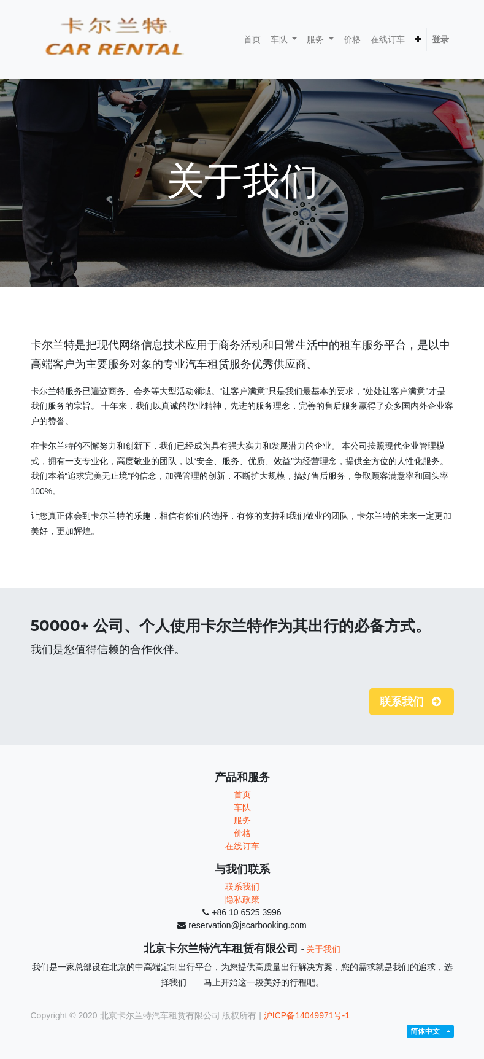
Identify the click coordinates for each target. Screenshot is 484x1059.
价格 (242, 833)
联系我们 (242, 886)
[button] (418, 39)
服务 (242, 820)
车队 (242, 807)
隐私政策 (242, 899)
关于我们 (323, 949)
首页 (242, 794)
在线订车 (242, 846)
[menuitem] (252, 39)
